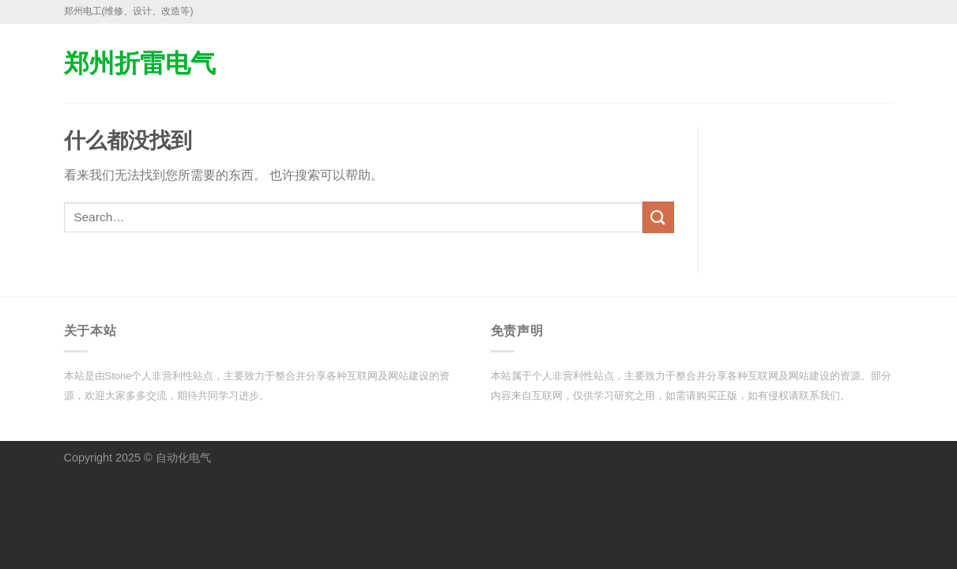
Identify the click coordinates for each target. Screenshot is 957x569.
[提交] (658, 217)
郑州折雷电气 (140, 63)
